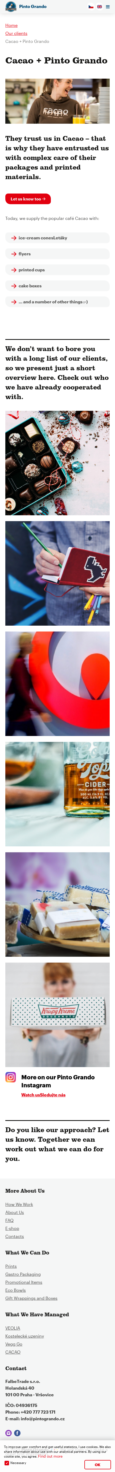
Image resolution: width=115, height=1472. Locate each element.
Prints (11, 1266)
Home (11, 25)
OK (97, 1464)
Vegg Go (13, 1343)
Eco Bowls (15, 1290)
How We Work (19, 1204)
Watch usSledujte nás (43, 1094)
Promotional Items (23, 1282)
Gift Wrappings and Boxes (31, 1298)
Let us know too (26, 198)
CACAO (12, 1351)
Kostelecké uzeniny (24, 1335)
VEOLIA (12, 1327)
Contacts (14, 1236)
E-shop (12, 1228)
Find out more (50, 1456)
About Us (14, 1212)
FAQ (9, 1220)
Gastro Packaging (23, 1274)
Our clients (16, 33)
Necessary (18, 1463)
